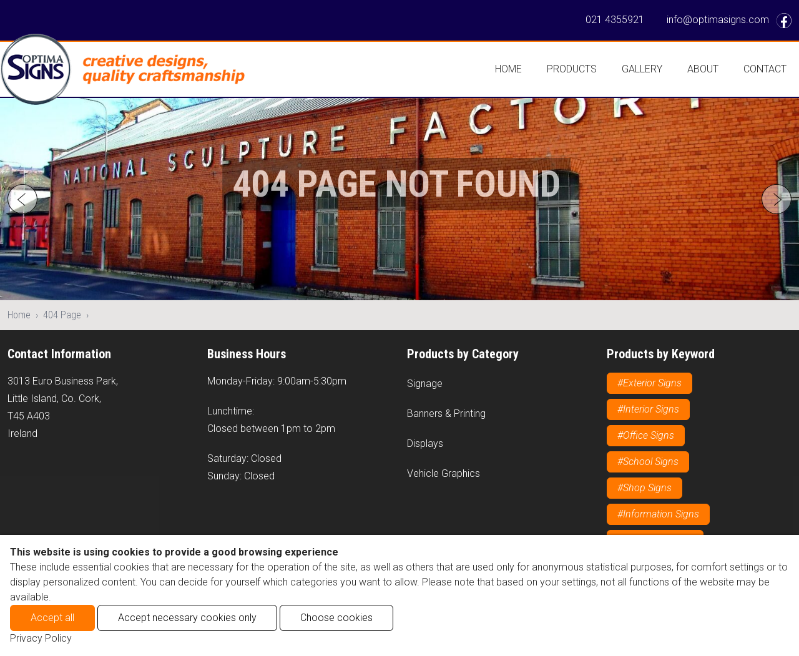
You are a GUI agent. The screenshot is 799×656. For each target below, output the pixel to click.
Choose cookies (336, 618)
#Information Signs (658, 514)
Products (572, 69)
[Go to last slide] (22, 199)
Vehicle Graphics (443, 473)
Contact (765, 69)
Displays (425, 443)
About (702, 69)
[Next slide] (777, 199)
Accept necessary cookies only (187, 618)
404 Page (62, 315)
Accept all (52, 618)
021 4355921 (615, 20)
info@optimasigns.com (718, 20)
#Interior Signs (648, 409)
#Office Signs (645, 435)
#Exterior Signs (649, 383)
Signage (425, 383)
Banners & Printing (446, 413)
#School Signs (648, 462)
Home (508, 69)
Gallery (642, 69)
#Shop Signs (644, 488)
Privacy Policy (41, 638)
